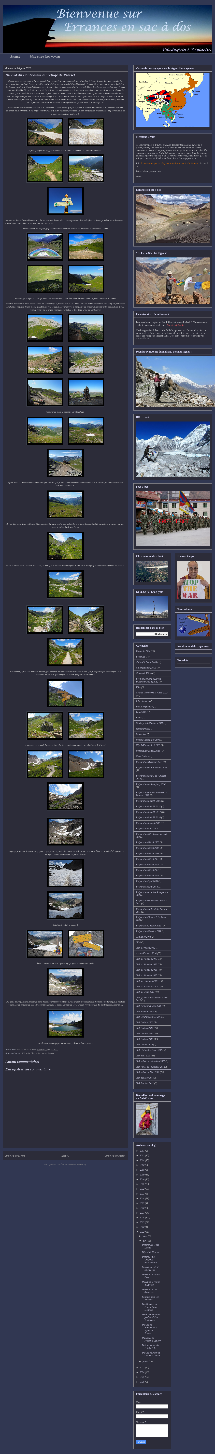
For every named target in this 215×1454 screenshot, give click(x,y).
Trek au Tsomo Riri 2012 (147, 986)
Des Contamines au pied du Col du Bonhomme (151, 1317)
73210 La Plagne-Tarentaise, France (38, 1053)
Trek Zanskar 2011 (145, 1083)
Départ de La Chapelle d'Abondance (149, 1260)
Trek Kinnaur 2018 (145, 1011)
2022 (142, 1232)
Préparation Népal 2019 (147, 853)
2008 (142, 1170)
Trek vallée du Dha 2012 (147, 1072)
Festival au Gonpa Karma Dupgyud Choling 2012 (148, 680)
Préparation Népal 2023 (147, 859)
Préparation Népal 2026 (147, 875)
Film (138, 687)
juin (144, 1241)
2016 (142, 1208)
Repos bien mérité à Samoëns (150, 1268)
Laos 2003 (141, 712)
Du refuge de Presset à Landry (151, 1339)
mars (145, 1236)
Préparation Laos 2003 (147, 828)
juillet (145, 1361)
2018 (142, 1217)
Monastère (141, 734)
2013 (142, 1194)
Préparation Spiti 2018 (147, 886)
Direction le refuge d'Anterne (151, 1283)
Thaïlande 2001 (143, 937)
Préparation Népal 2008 (147, 842)
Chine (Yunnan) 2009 (146, 667)
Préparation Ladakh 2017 (148, 812)
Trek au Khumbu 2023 (146, 964)
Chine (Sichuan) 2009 (146, 662)
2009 (142, 1174)
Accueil (15, 56)
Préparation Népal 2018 (147, 848)
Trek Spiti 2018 (143, 1055)
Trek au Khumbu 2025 (146, 975)
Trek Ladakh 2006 (144, 1022)
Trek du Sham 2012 (145, 992)
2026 (142, 1382)
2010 (142, 1179)
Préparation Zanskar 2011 (148, 931)
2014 (142, 1198)
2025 (142, 1377)
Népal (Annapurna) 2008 (148, 740)
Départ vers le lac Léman (150, 1246)
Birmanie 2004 (143, 651)
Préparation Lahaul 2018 (148, 823)
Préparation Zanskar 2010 (148, 925)
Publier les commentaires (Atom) (71, 1164)
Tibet (138, 942)
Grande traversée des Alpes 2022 (151, 692)
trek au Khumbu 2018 (146, 953)
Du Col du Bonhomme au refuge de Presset (150, 1329)
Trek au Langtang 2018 (147, 981)
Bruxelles (140, 657)
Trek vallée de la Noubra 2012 (150, 1067)
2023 (142, 1367)
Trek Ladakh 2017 (144, 1033)
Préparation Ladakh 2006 (148, 801)
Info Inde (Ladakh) (145, 706)
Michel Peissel (143, 729)
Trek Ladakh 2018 (144, 1039)
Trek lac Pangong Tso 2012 (149, 1017)
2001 (142, 1151)
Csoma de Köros (144, 673)
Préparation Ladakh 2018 (148, 817)
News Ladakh (142, 756)
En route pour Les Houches (150, 1298)
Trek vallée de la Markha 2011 (150, 1061)
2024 (142, 1372)
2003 (142, 1155)
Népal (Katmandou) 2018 (148, 751)
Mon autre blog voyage (45, 56)
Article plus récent (15, 1155)
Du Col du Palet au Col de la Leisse (151, 1354)
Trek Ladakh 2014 (144, 1028)
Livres (139, 717)
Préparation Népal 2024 (147, 864)
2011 (142, 1184)
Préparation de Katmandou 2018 (151, 767)
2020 (142, 1227)
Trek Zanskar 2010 (145, 1078)
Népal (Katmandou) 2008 (148, 745)
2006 (142, 1165)
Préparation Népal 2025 (147, 870)
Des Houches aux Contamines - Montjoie (150, 1307)
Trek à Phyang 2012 (145, 948)
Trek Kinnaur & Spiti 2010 (148, 1006)
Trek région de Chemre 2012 (149, 1050)
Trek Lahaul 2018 (144, 1044)
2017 (142, 1213)
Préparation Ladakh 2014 (148, 806)
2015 (142, 1203)
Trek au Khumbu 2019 (146, 959)
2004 (142, 1160)
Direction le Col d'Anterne (149, 1291)
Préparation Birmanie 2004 (149, 762)
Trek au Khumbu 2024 (146, 970)
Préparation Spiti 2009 (147, 881)
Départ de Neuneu (150, 1252)
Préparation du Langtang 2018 (151, 784)
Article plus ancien (115, 1155)
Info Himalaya (143, 701)
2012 (142, 1189)
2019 (142, 1222)
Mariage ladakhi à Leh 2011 (149, 723)
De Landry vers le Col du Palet (150, 1346)
